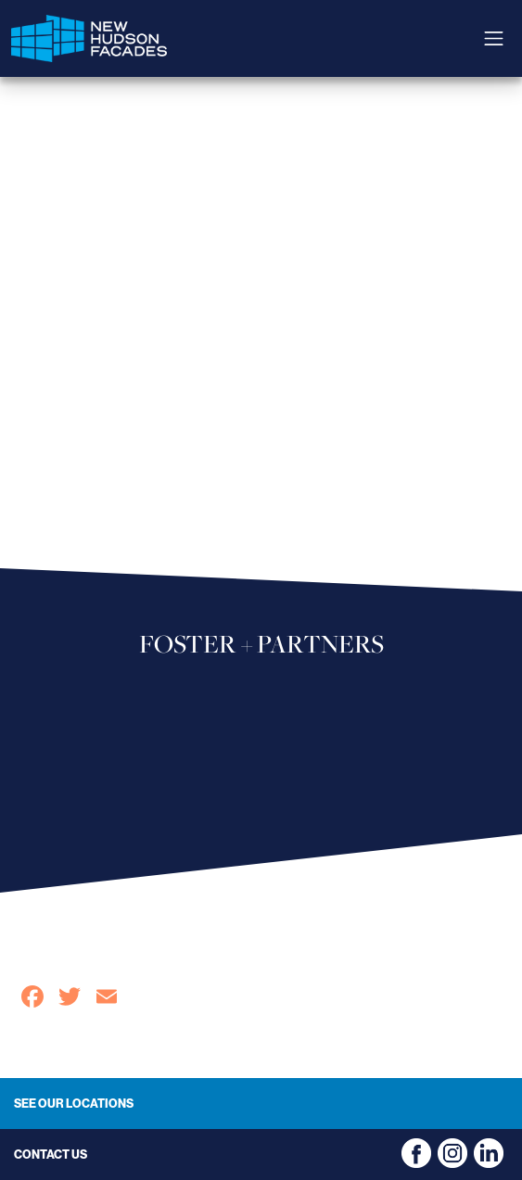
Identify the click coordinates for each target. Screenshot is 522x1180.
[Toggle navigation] (494, 38)
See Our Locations (74, 1103)
